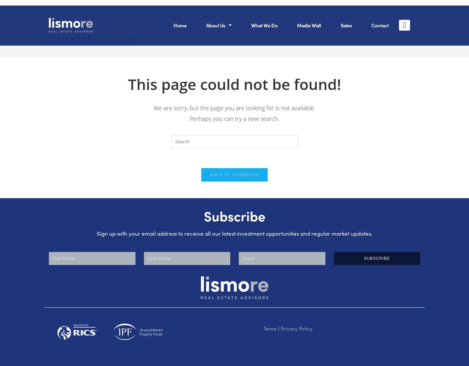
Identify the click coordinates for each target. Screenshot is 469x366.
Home (180, 19)
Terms (270, 328)
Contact (379, 19)
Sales (346, 19)
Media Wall (309, 19)
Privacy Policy (297, 328)
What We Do (264, 19)
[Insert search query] (234, 141)
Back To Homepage (234, 175)
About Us (219, 19)
